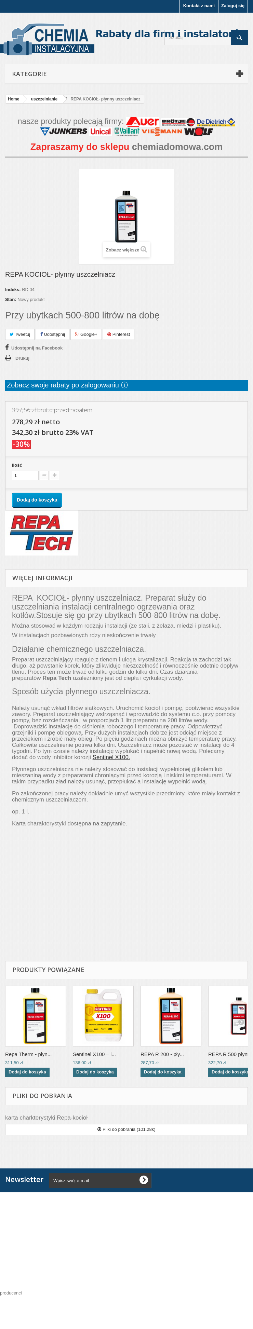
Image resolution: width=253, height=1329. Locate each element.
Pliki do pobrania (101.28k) (126, 1129)
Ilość (17, 465)
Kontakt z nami (199, 5)
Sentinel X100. (111, 757)
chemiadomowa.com (177, 147)
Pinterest (118, 334)
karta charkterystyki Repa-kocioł (46, 1117)
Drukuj (22, 358)
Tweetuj (20, 334)
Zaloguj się (232, 5)
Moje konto (22, 1263)
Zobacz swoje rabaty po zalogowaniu (64, 385)
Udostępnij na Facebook (37, 348)
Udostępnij (52, 334)
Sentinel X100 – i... (94, 1054)
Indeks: (13, 289)
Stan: (10, 299)
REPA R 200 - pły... (162, 1054)
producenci (11, 1293)
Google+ (86, 334)
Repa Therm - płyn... (28, 1054)
